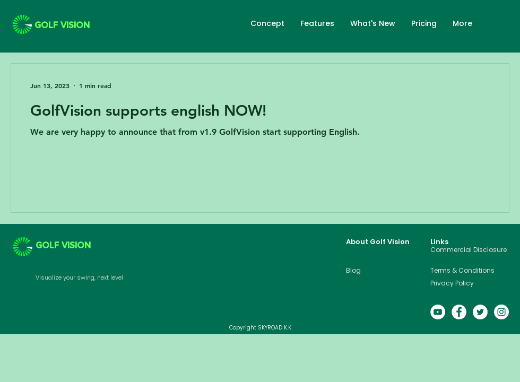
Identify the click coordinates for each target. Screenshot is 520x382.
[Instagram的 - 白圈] (501, 312)
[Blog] (371, 270)
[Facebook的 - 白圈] (459, 312)
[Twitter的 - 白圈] (480, 312)
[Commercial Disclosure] (469, 250)
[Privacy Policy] (469, 283)
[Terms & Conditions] (469, 270)
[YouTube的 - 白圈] (437, 312)
